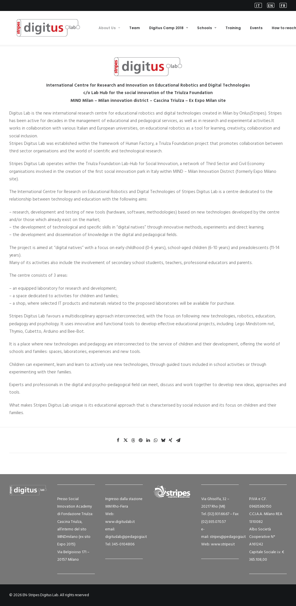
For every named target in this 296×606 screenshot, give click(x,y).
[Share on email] (178, 440)
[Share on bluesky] (163, 440)
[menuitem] (259, 5)
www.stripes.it (223, 545)
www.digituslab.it (120, 522)
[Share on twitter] (125, 440)
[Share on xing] (170, 440)
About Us (109, 28)
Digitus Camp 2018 (168, 28)
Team (134, 28)
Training (232, 28)
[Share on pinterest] (140, 440)
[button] (259, 5)
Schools (206, 28)
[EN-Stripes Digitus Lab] (44, 29)
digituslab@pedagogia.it (126, 537)
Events (256, 28)
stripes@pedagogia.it (228, 537)
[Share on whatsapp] (155, 440)
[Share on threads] (133, 440)
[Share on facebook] (117, 440)
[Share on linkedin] (148, 440)
